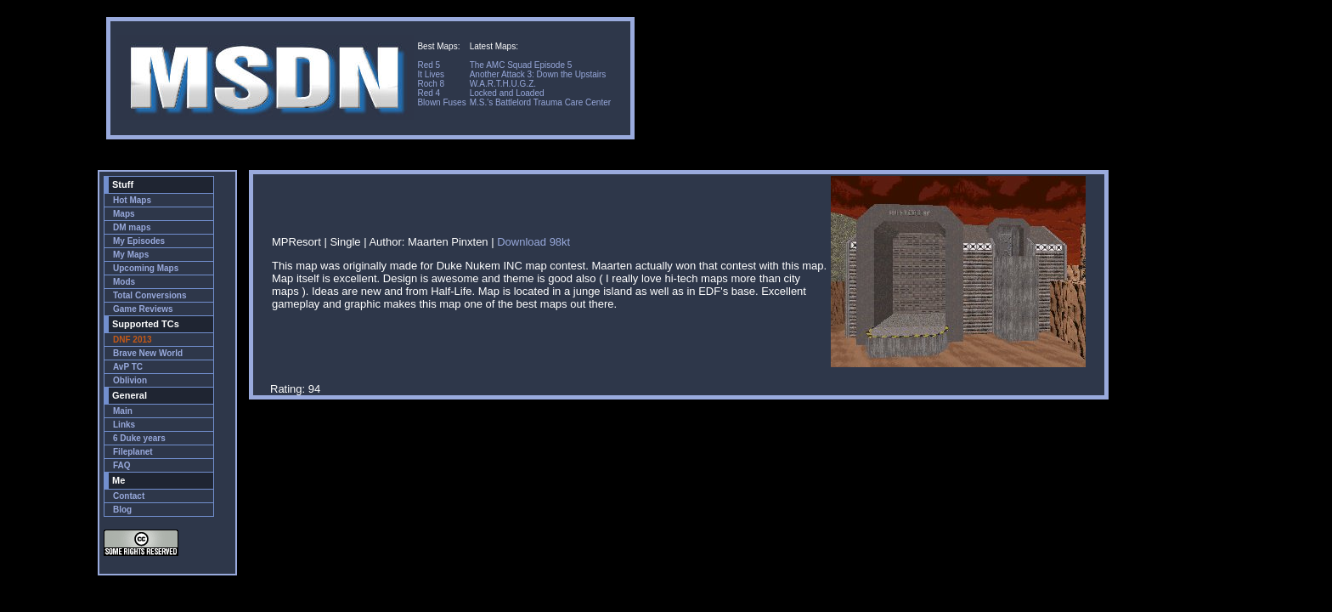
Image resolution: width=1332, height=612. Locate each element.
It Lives (430, 74)
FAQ (122, 465)
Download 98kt (533, 241)
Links (124, 424)
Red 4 (428, 93)
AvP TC (128, 366)
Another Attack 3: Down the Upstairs (538, 74)
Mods (124, 281)
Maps (124, 213)
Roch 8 (430, 83)
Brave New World (148, 353)
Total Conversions (150, 295)
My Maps (131, 254)
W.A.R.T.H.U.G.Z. (503, 83)
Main (123, 411)
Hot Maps (132, 200)
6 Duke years (139, 438)
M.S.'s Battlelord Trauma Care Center (540, 102)
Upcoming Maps (145, 268)
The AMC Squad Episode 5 (521, 65)
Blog (122, 509)
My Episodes (139, 241)
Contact (128, 496)
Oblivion (130, 380)
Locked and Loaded (507, 93)
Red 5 (428, 65)
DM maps (131, 227)
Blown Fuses (441, 102)
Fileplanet (133, 451)
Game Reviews (143, 309)
